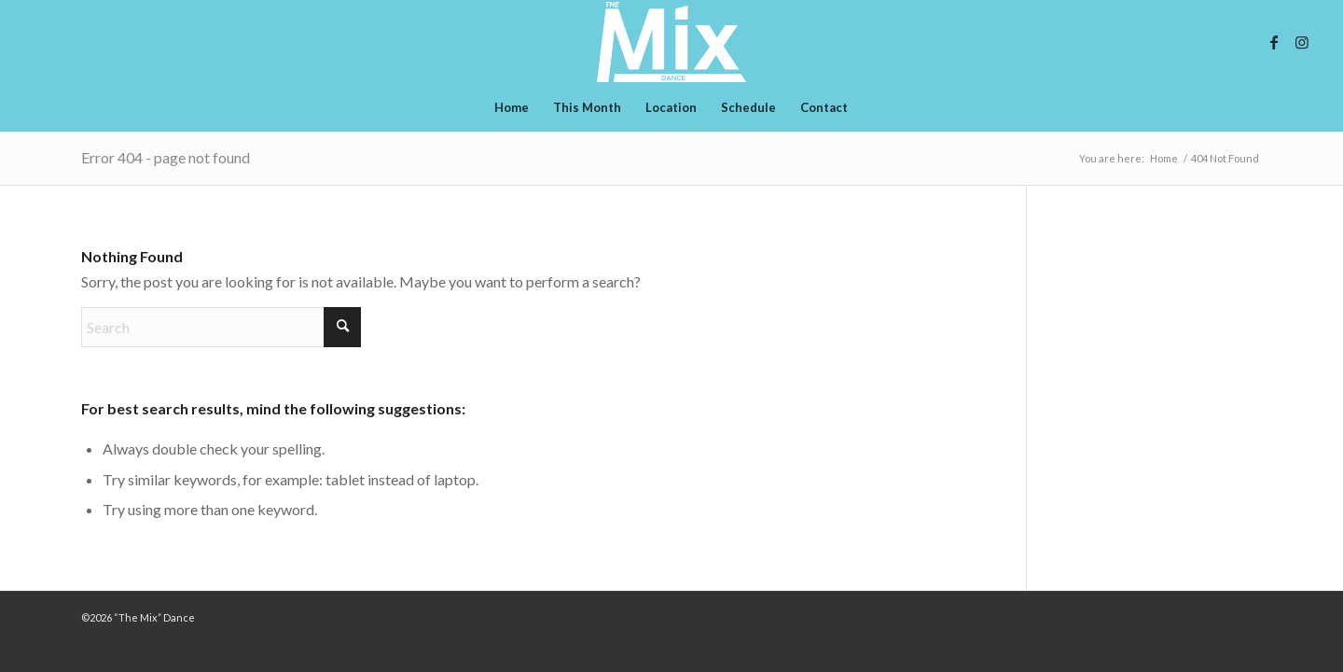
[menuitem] (511, 107)
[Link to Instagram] (1302, 42)
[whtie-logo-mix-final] (671, 42)
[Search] (221, 327)
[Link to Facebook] (1274, 42)
